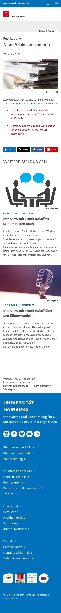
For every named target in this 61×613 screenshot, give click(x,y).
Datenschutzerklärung (15, 385)
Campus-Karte (13, 547)
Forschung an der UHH (18, 471)
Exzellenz (9, 512)
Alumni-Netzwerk (15, 529)
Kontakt (8, 541)
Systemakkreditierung (44, 575)
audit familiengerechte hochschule (8, 578)
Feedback (8, 382)
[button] (48, 3)
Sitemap (8, 389)
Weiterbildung (13, 459)
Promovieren (11, 482)
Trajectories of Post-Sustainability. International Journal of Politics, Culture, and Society (33, 114)
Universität (10, 506)
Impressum (26, 382)
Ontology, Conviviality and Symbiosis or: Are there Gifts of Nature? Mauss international (33, 129)
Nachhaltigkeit (13, 518)
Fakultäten (10, 523)
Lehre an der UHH (15, 477)
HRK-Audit (30, 576)
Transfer (8, 494)
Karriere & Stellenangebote (21, 488)
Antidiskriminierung (16, 558)
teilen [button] (12, 149)
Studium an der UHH (17, 447)
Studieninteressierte (17, 453)
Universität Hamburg (16, 3)
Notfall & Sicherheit (16, 553)
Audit (18, 575)
